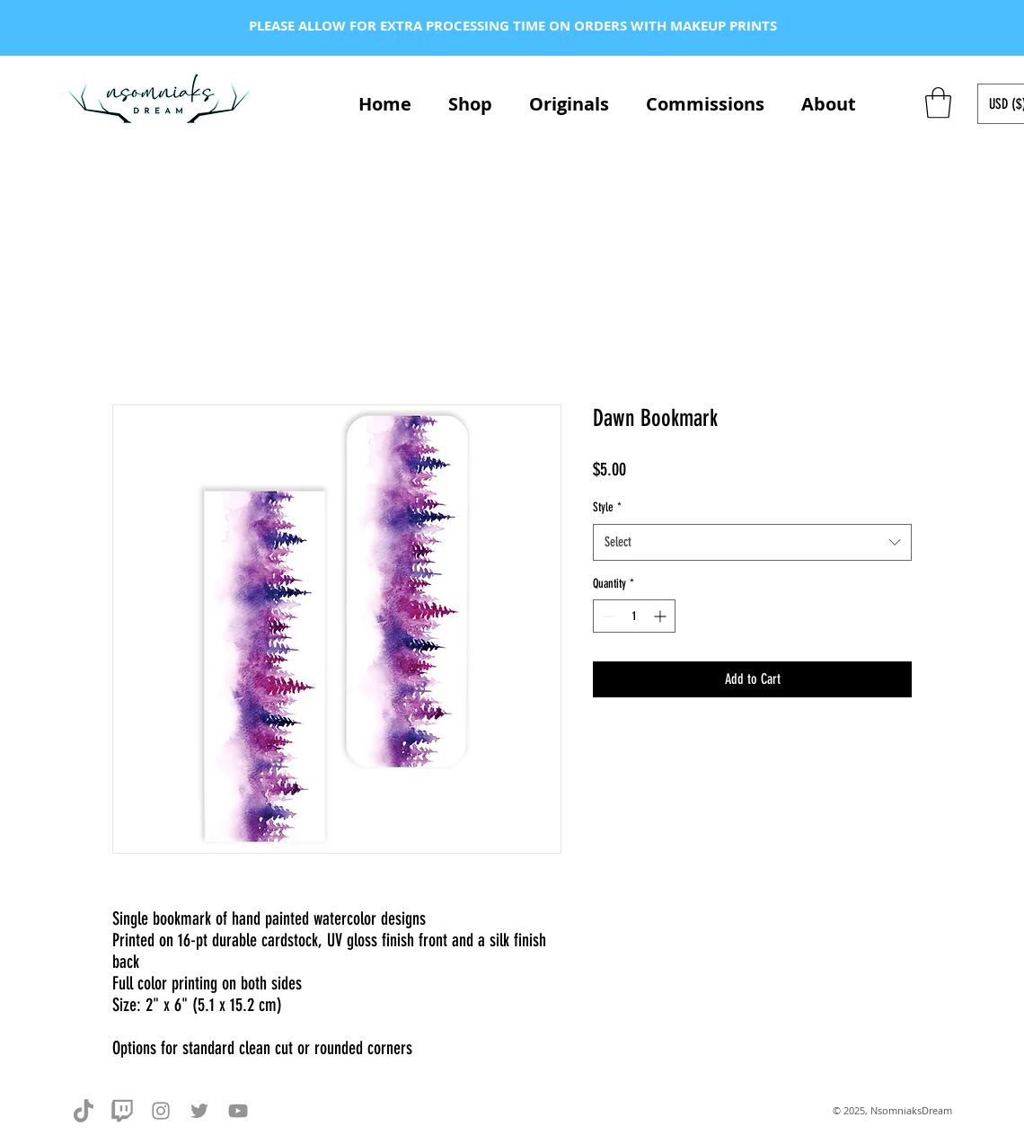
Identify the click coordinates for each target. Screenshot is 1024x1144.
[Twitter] (199, 1110)
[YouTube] (238, 1110)
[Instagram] (160, 1110)
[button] (938, 103)
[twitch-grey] (122, 1110)
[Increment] (661, 616)
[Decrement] (607, 616)
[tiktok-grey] (83, 1110)
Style (607, 507)
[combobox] (752, 542)
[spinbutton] (634, 616)
